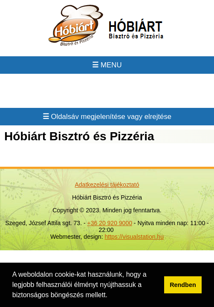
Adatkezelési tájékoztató (107, 184)
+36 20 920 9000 (109, 223)
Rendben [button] (183, 284)
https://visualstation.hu (134, 236)
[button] (110, 296)
